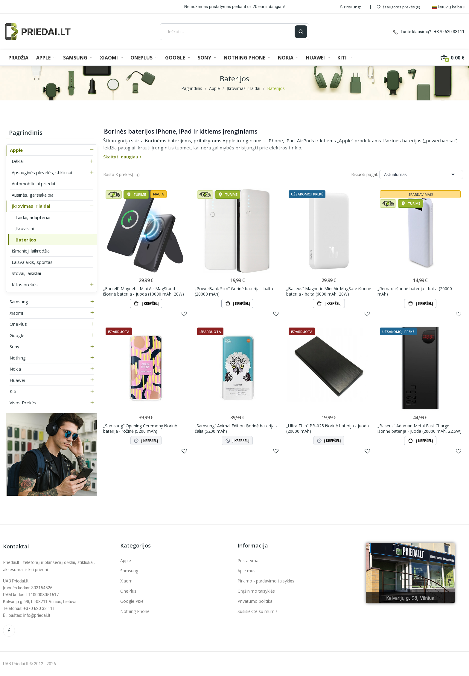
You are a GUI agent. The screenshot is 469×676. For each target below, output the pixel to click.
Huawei (17, 380)
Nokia (15, 369)
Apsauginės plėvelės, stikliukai (42, 172)
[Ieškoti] (227, 31)
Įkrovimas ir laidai (31, 206)
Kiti (13, 391)
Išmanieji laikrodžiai (31, 251)
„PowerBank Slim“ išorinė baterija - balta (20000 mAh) (234, 291)
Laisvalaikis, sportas (32, 262)
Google (17, 335)
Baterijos (26, 240)
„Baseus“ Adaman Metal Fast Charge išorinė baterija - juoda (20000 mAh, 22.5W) (419, 428)
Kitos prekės (25, 284)
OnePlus (18, 324)
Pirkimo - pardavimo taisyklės (265, 581)
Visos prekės (23, 403)
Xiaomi (16, 313)
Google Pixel (132, 601)
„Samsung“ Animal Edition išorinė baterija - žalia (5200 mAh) (236, 428)
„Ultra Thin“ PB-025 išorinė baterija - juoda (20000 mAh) (327, 428)
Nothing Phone (135, 611)
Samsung (19, 302)
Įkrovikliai (25, 228)
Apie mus (246, 570)
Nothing (18, 358)
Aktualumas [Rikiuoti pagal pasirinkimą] (421, 174)
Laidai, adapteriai (33, 217)
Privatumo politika (254, 601)
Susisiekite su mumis (257, 611)
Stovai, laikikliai (26, 273)
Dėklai (18, 161)
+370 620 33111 (449, 31)
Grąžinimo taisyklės (256, 591)
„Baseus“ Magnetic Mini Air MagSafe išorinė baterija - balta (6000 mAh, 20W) (328, 291)
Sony (14, 346)
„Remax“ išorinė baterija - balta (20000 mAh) (414, 291)
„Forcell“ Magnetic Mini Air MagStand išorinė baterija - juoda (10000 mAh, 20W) (143, 291)
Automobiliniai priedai (33, 183)
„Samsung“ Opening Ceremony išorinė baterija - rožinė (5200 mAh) (140, 428)
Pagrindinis (25, 133)
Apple (16, 150)
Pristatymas (249, 560)
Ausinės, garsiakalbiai (33, 195)
